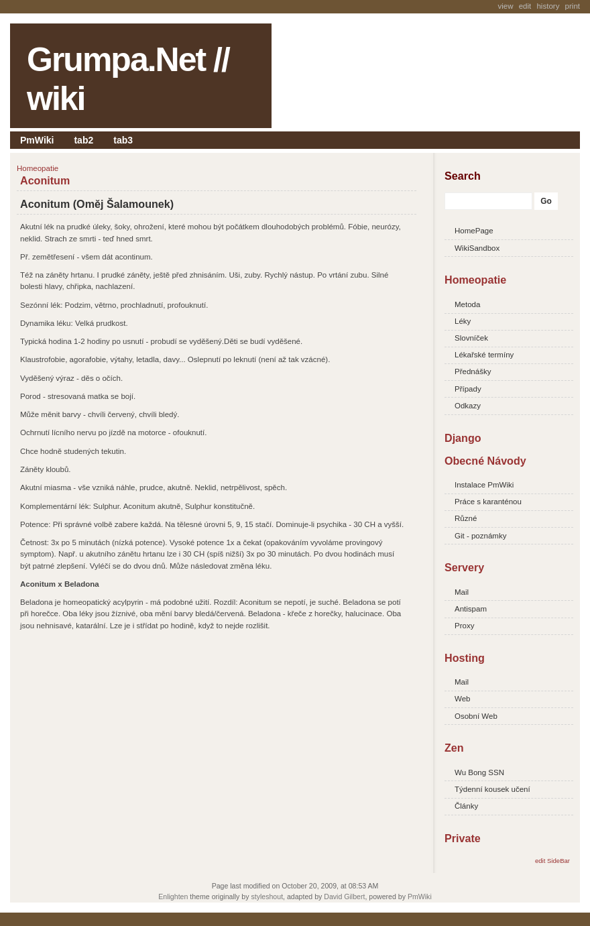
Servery (464, 567)
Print (572, 6)
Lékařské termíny (484, 355)
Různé (466, 518)
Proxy (464, 626)
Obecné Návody (485, 461)
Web (462, 699)
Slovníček (471, 338)
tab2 (83, 140)
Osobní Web (476, 716)
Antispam (471, 609)
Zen (454, 748)
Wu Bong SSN (479, 772)
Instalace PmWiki (484, 485)
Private (463, 838)
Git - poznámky (480, 536)
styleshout (267, 896)
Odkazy (468, 406)
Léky (463, 321)
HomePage (474, 231)
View (505, 6)
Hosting (465, 658)
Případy (468, 389)
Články (466, 806)
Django (463, 438)
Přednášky (473, 371)
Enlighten (173, 896)
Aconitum (45, 180)
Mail (462, 592)
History (547, 6)
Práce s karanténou (488, 502)
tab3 (123, 140)
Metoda (467, 304)
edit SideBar (552, 860)
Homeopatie (475, 280)
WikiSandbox (477, 248)
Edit (525, 6)
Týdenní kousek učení (492, 789)
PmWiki (37, 140)
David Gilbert (344, 896)
